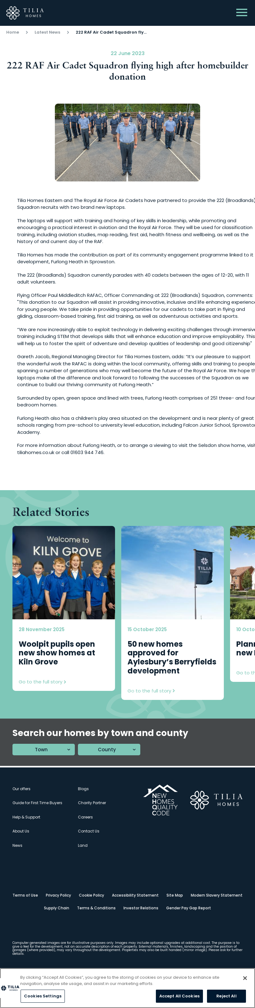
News (17, 845)
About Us (20, 831)
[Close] (245, 978)
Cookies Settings (42, 996)
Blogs (83, 788)
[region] (127, 988)
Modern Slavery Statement (217, 895)
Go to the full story (42, 682)
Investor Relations (140, 908)
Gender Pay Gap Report (188, 908)
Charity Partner (92, 802)
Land (83, 845)
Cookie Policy (91, 895)
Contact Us (88, 831)
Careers (85, 817)
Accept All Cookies (179, 996)
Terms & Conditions (96, 908)
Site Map (174, 895)
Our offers (21, 788)
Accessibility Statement (135, 895)
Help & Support (26, 817)
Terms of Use (25, 895)
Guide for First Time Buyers (37, 802)
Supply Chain (56, 908)
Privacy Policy (58, 895)
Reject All (226, 996)
